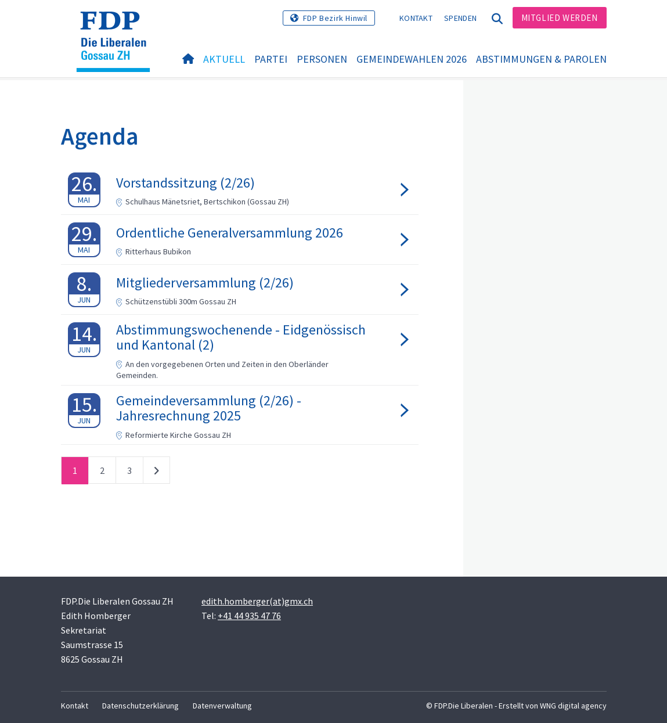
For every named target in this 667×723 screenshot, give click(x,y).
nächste (156, 472)
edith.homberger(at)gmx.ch (257, 601)
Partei (270, 59)
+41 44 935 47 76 (249, 615)
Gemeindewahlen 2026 (411, 59)
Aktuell (224, 59)
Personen (322, 59)
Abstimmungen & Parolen (541, 59)
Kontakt (415, 18)
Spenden (460, 18)
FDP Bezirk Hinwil (335, 18)
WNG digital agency (573, 705)
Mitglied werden (559, 17)
